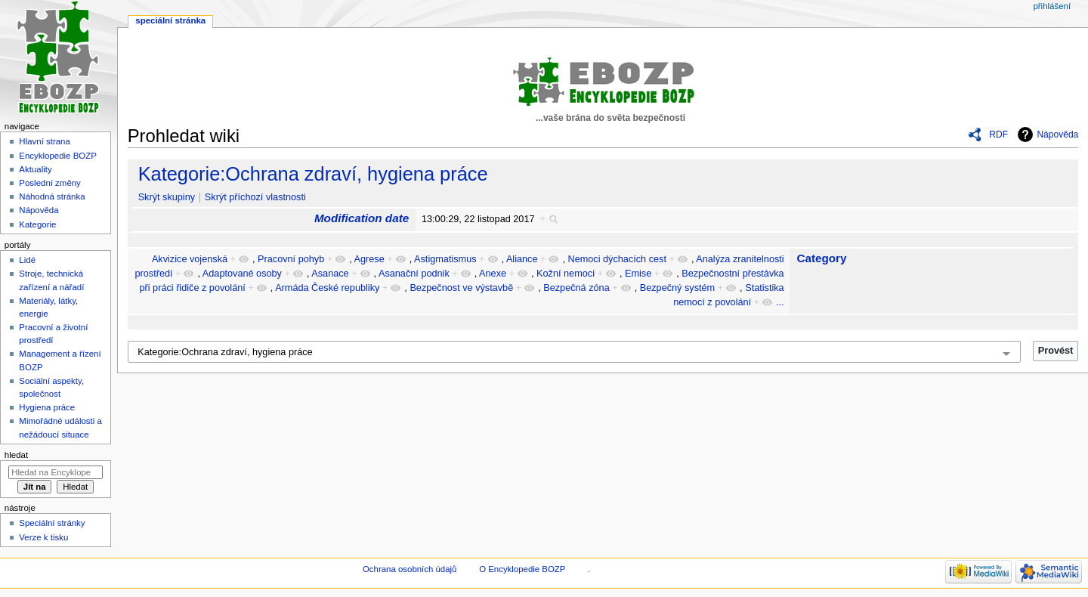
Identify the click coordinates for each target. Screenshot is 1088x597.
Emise (638, 273)
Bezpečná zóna (576, 288)
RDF (998, 134)
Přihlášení (1052, 6)
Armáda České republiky (327, 288)
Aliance (522, 259)
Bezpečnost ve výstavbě (461, 288)
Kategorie (37, 224)
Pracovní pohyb (291, 259)
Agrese (369, 259)
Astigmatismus (445, 259)
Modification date (361, 218)
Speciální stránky (52, 522)
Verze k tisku (43, 537)
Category (821, 258)
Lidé (27, 259)
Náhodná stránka (52, 196)
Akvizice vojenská (189, 259)
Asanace (329, 273)
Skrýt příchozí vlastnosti (255, 197)
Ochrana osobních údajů (409, 569)
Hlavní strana (44, 141)
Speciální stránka (170, 20)
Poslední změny (50, 182)
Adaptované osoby (242, 273)
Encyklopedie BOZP (58, 155)
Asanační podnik (414, 273)
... (780, 302)
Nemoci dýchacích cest (617, 259)
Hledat (16, 454)
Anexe (492, 273)
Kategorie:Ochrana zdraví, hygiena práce (313, 173)
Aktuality (35, 169)
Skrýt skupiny (166, 197)
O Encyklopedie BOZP (522, 569)
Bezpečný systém (677, 288)
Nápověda (1057, 134)
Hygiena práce (47, 407)
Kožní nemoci (565, 273)
